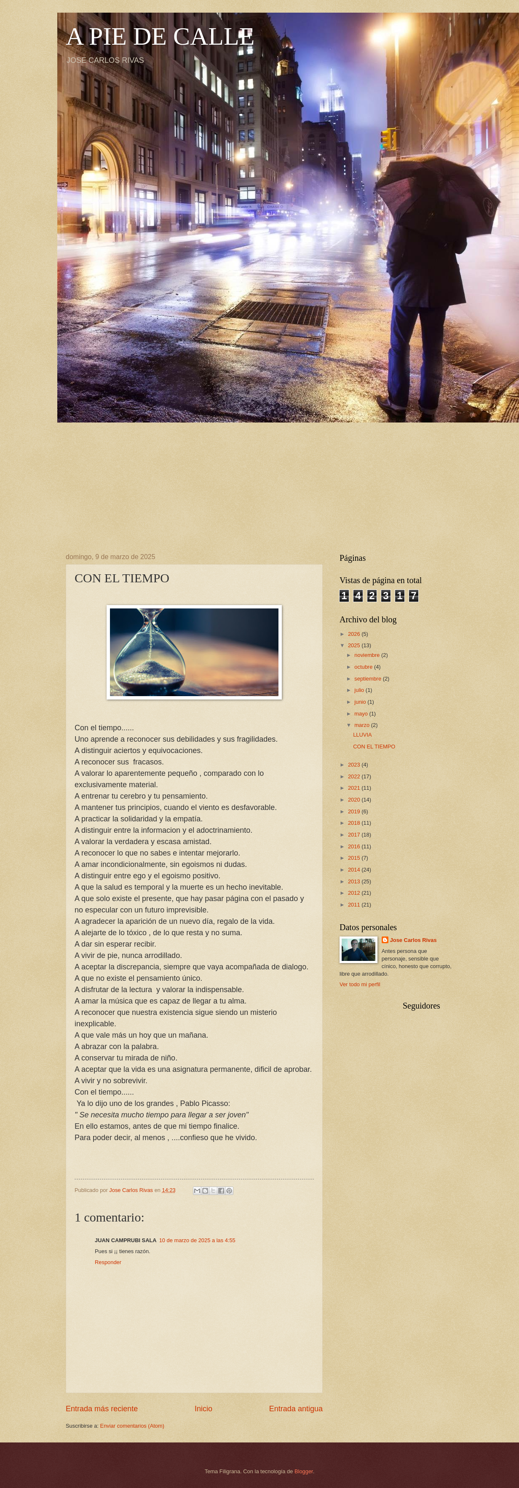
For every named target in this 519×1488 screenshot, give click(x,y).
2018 (354, 823)
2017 (354, 834)
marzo (362, 725)
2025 (354, 645)
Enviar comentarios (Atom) (132, 1426)
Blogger (303, 1471)
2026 (354, 634)
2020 (354, 799)
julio (359, 690)
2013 (354, 881)
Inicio (203, 1409)
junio (360, 702)
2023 (354, 764)
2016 (354, 846)
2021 (354, 788)
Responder (108, 1262)
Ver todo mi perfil (360, 984)
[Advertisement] (259, 481)
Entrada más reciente (102, 1409)
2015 (354, 858)
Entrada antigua (296, 1409)
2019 (354, 811)
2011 (354, 904)
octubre (364, 667)
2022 (354, 776)
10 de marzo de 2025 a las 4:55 (197, 1240)
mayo (361, 713)
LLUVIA (362, 735)
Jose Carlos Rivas (413, 940)
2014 (354, 869)
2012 (354, 893)
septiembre (368, 678)
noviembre (367, 655)
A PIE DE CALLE (160, 36)
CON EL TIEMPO (374, 746)
